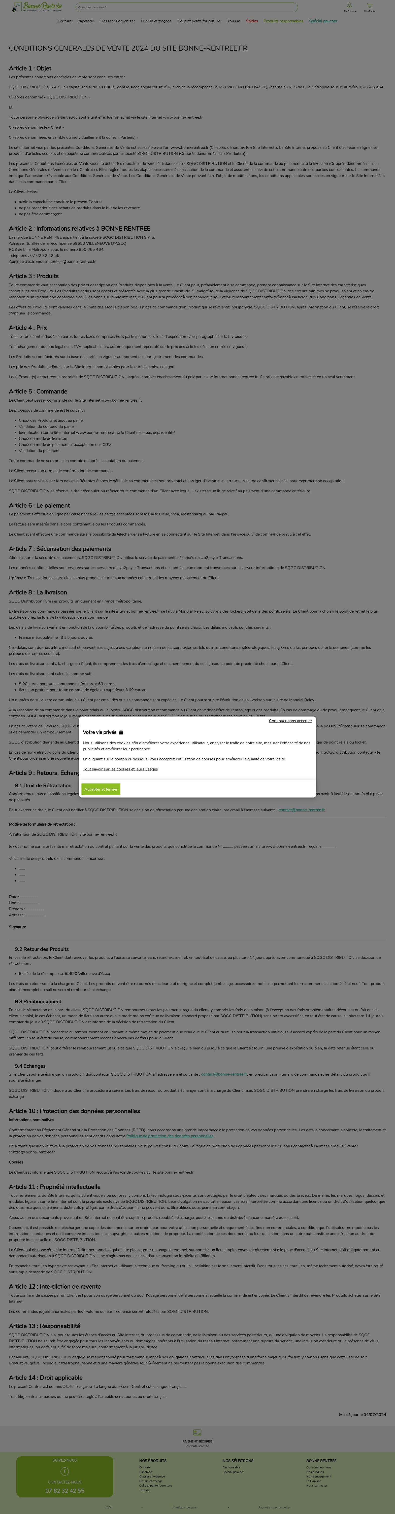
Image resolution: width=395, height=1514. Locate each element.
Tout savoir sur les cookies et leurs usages (120, 769)
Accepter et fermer (101, 789)
